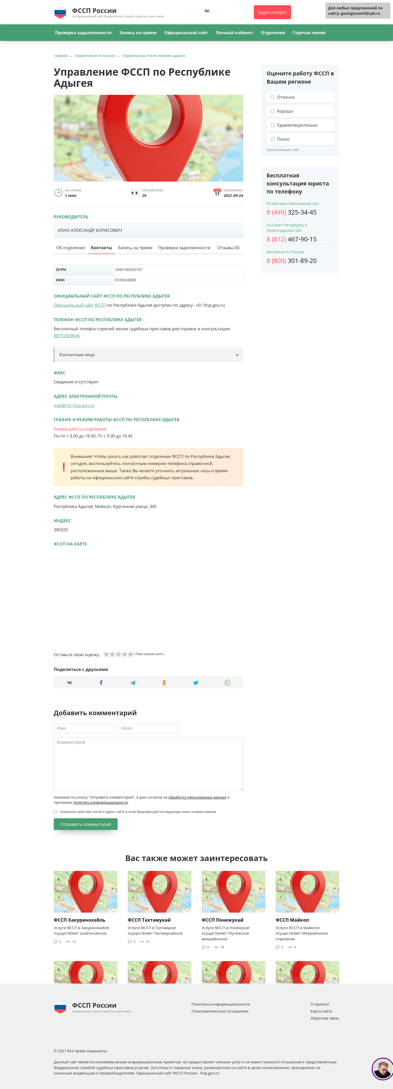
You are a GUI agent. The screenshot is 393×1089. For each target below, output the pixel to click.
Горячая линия (309, 32)
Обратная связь (324, 1018)
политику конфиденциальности (100, 802)
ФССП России (94, 10)
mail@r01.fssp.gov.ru (74, 405)
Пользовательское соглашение (219, 1011)
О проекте (319, 1004)
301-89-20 (292, 260)
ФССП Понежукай (222, 920)
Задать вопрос (272, 12)
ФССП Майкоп (292, 920)
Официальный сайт (186, 32)
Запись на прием (138, 32)
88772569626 (67, 336)
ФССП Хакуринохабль (79, 920)
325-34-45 (292, 212)
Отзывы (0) (228, 247)
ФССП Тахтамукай (149, 920)
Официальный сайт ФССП (80, 305)
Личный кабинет (234, 32)
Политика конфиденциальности (220, 1004)
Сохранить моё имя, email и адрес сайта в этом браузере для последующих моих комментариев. (138, 811)
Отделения (273, 32)
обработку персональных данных (197, 797)
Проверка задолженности (83, 32)
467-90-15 (292, 239)
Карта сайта (321, 1011)
